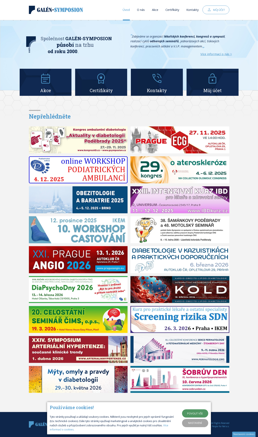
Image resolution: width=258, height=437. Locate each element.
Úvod (126, 10)
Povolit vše (195, 413)
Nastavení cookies (244, 434)
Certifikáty (172, 10)
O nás (141, 10)
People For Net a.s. (220, 426)
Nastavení (195, 423)
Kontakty (192, 10)
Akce (155, 10)
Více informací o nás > (216, 54)
